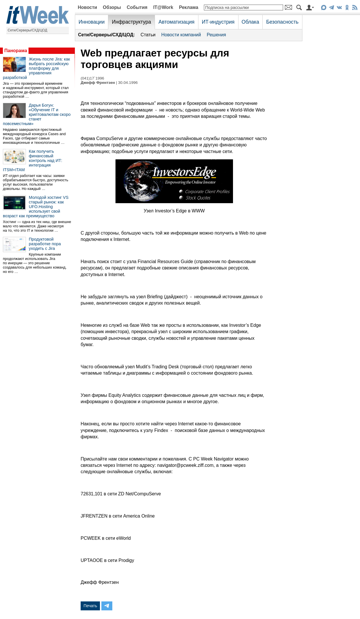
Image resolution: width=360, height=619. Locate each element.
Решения (216, 34)
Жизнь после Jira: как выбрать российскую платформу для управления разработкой (36, 68)
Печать (90, 605)
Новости (87, 7)
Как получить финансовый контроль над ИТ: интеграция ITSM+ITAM (32, 160)
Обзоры (112, 7)
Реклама (188, 7)
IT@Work (163, 7)
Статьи (148, 34)
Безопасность (282, 22)
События (137, 7)
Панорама (15, 50)
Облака (250, 22)
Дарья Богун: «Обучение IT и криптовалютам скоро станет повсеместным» (37, 114)
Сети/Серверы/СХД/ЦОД (27, 30)
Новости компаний (181, 34)
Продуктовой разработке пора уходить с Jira (45, 244)
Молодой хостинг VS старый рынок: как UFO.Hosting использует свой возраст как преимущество (36, 206)
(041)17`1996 (92, 78)
